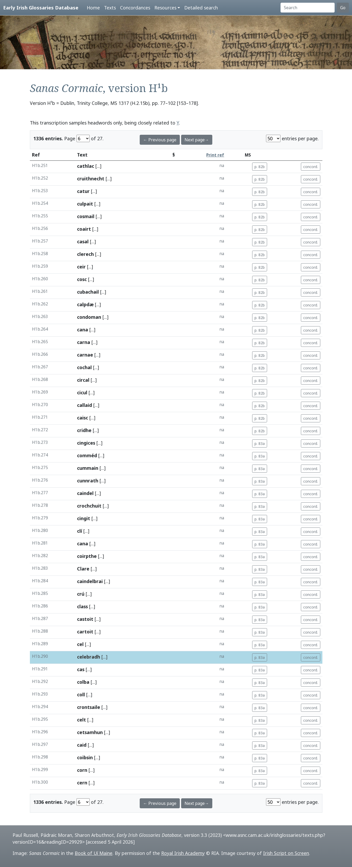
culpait (85, 204)
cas (80, 669)
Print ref (215, 155)
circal (83, 380)
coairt (84, 229)
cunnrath (87, 480)
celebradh (88, 657)
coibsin (85, 757)
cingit (83, 518)
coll (81, 694)
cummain (87, 468)
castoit (85, 619)
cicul (82, 392)
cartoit (85, 631)
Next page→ (197, 140)
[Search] (307, 8)
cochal (84, 367)
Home (93, 7)
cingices (86, 443)
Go (342, 7)
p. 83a (259, 443)
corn (82, 770)
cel (80, 644)
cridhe (84, 430)
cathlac (85, 166)
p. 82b (259, 166)
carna (83, 342)
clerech (85, 254)
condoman (89, 317)
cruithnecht (90, 178)
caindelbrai (90, 581)
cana (82, 329)
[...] (98, 166)
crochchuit (89, 506)
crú (80, 594)
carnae (85, 355)
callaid (84, 405)
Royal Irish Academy (183, 853)
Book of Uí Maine (93, 853)
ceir (81, 266)
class (82, 606)
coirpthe (87, 556)
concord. (310, 166)
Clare (83, 569)
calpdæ (85, 304)
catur (83, 191)
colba (83, 682)
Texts (110, 7)
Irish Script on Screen (286, 853)
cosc (82, 279)
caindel (85, 493)
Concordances (135, 7)
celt (81, 720)
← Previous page (159, 140)
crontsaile (88, 707)
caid (81, 745)
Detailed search (201, 7)
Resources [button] (165, 7)
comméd (87, 455)
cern (82, 782)
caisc (82, 417)
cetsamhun (90, 732)
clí (79, 531)
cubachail (88, 292)
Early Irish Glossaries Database (40, 7)
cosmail (85, 216)
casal (83, 241)
